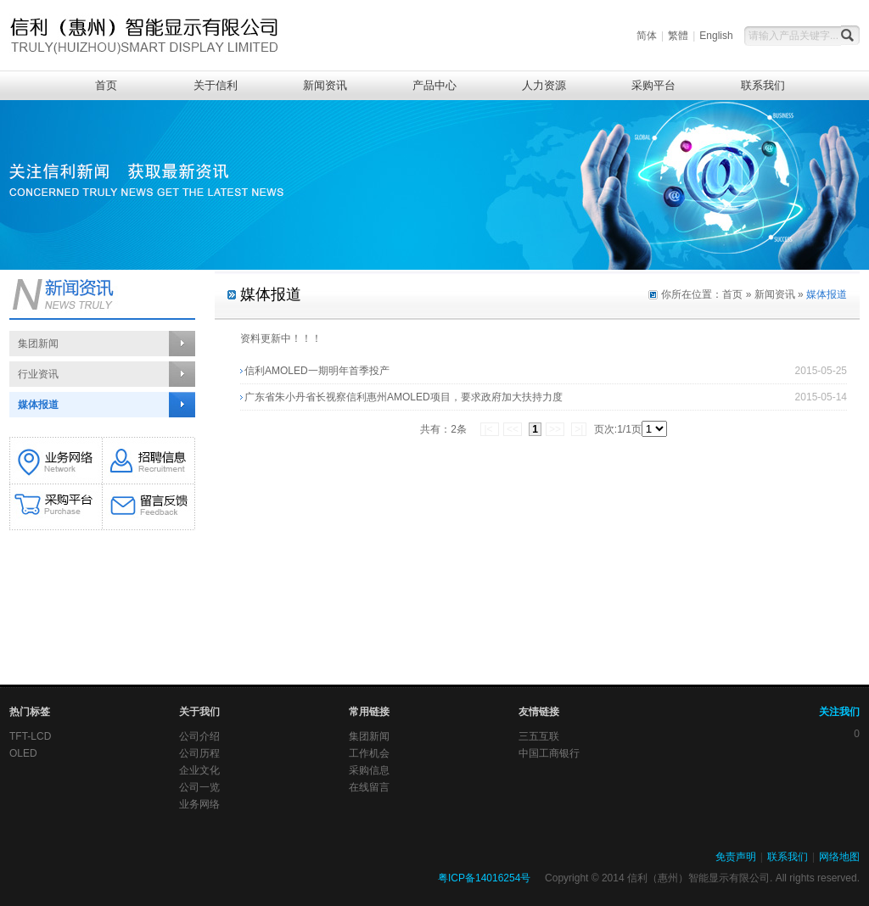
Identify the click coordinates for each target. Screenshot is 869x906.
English (715, 36)
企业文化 (199, 770)
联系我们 (763, 85)
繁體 (678, 36)
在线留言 (369, 787)
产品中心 (434, 85)
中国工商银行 (549, 753)
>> (555, 429)
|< (489, 429)
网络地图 (839, 857)
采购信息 (369, 770)
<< (513, 429)
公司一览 (199, 787)
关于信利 (215, 85)
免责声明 (735, 857)
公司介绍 (199, 736)
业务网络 (199, 804)
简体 (646, 36)
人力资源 (544, 85)
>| (579, 429)
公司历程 (199, 753)
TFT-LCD (30, 736)
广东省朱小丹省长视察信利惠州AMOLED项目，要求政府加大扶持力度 (403, 397)
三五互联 (539, 736)
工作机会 (369, 753)
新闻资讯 (325, 85)
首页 (106, 85)
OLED (23, 753)
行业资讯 (38, 374)
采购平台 (653, 85)
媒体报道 (38, 405)
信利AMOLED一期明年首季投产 (317, 371)
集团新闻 (38, 344)
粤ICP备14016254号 (484, 878)
